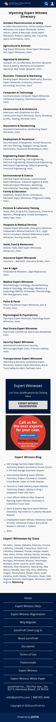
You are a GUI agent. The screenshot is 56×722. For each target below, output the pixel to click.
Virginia (7, 579)
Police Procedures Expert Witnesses (21, 305)
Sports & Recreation (13, 39)
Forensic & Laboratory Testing (21, 208)
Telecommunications (35, 99)
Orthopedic (29, 291)
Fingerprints (34, 212)
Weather (34, 188)
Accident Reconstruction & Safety (23, 23)
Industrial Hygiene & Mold (35, 182)
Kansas (36, 554)
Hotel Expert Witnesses (29, 248)
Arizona (46, 545)
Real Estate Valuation (24, 69)
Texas (42, 576)
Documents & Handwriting (19, 126)
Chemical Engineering (14, 159)
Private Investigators (37, 215)
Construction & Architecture (20, 109)
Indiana (27, 554)
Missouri (30, 561)
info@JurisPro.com (18, 697)
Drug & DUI (21, 212)
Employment (25, 143)
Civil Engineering (34, 159)
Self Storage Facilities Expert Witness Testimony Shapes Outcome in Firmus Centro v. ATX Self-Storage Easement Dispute (29, 467)
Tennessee (32, 576)
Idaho (12, 554)
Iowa (5, 554)
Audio (6, 212)
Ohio (33, 570)
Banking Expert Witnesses (16, 79)
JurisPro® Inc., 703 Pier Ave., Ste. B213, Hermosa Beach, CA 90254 (28, 688)
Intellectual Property (13, 99)
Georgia (36, 551)
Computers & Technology (18, 93)
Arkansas (36, 545)
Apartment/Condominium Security (20, 346)
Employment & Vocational (18, 139)
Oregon (7, 573)
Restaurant (8, 251)
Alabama (26, 545)
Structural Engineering (14, 169)
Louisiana (8, 558)
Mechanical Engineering (15, 166)
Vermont (16, 579)
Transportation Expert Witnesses (22, 359)
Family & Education (14, 192)
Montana (7, 564)
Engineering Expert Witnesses (20, 156)
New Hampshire (22, 567)
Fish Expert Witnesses (14, 52)
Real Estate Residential (39, 332)
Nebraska (8, 567)
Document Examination (15, 129)
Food (14, 248)
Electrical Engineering (14, 162)
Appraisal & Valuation (16, 59)
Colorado (18, 548)
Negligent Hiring (31, 146)
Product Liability (23, 36)
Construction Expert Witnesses (18, 116)
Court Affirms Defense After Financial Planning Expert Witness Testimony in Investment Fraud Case (25, 501)
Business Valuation (41, 63)
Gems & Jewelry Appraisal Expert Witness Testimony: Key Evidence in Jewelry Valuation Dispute (29, 512)
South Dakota (19, 576)
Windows (25, 119)
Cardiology (25, 285)
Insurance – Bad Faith (14, 261)
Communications (11, 96)
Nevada (15, 570)
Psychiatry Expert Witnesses (17, 319)
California (8, 548)
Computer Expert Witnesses (35, 96)
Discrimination (10, 143)
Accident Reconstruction (15, 26)
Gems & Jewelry (11, 66)
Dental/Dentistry (39, 285)
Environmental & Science (18, 176)
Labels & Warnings (21, 33)
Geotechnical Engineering (39, 162)
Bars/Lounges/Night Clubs (16, 349)
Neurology (28, 288)
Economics (27, 83)
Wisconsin (40, 579)
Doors (38, 116)
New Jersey (36, 567)
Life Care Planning (12, 146)
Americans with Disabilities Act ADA (21, 113)
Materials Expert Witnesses (16, 185)
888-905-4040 (41, 697)
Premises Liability (39, 349)
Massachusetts (21, 558)
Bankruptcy (36, 79)
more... (27, 39)
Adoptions (8, 195)
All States (8, 545)
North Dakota (36, 564)
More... (10, 531)
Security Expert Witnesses (18, 342)
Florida (28, 551)
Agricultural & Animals (16, 46)
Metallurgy (37, 185)
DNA (12, 212)
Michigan (8, 561)
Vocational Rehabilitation (29, 149)
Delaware (18, 551)
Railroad (30, 368)
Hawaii (45, 551)
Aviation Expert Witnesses (27, 365)
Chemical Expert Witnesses (16, 179)
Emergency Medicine (40, 228)
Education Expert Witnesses (17, 198)
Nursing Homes (22, 237)
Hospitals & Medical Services (20, 225)
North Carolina (20, 564)
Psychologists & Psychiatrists (20, 315)
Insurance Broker (34, 261)
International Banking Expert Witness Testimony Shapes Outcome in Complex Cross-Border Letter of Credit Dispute (26, 478)
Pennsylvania (18, 573)
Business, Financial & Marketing (22, 76)
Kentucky (45, 554)
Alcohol (7, 248)
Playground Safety (41, 198)
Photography (19, 215)
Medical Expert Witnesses (18, 282)
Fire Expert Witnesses (25, 30)
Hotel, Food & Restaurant (18, 244)
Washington (28, 579)
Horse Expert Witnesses (38, 49)
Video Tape (8, 218)
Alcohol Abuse (22, 195)
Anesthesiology (10, 285)
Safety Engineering (38, 166)
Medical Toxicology (12, 288)
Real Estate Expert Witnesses (20, 329)
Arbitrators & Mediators (15, 272)
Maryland (35, 558)
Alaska (17, 545)
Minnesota (19, 561)
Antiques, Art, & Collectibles (17, 63)
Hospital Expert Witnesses (16, 228)
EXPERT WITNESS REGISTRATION (28, 405)
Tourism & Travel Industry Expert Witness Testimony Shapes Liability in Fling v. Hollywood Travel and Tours (27, 489)
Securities (21, 86)
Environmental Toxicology (16, 188)
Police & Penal (11, 302)
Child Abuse (36, 195)
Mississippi (41, 561)
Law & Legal (10, 268)
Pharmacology (43, 291)
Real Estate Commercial (15, 332)
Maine (44, 558)
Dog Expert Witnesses (14, 49)
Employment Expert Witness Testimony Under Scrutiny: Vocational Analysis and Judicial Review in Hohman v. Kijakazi (29, 523)
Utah (48, 576)
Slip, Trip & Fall (39, 36)
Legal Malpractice (37, 272)
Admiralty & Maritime (14, 362)
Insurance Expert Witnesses (19, 258)
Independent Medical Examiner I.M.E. (22, 231)
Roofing (16, 119)
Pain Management (12, 295)
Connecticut (30, 548)
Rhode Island (32, 573)
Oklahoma (42, 570)
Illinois (19, 554)
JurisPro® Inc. (38, 706)
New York (25, 570)
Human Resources (42, 143)
